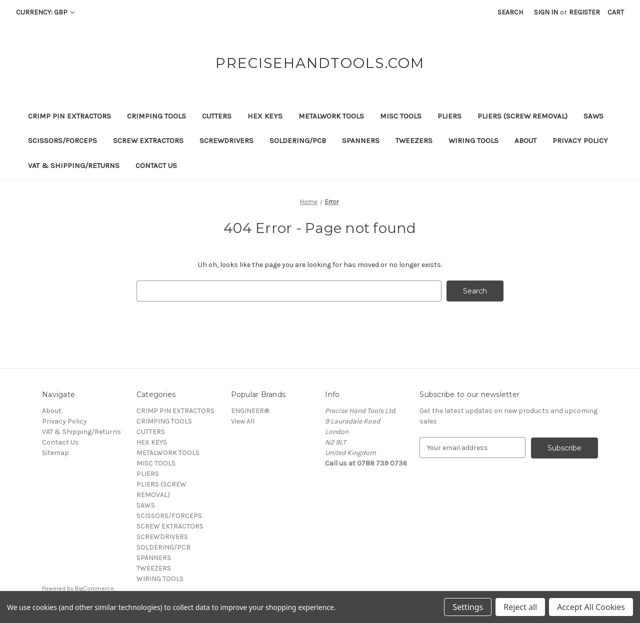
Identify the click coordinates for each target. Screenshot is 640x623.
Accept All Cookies (591, 607)
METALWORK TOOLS (331, 116)
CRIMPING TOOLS (156, 116)
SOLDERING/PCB (298, 140)
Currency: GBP (45, 12)
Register (584, 12)
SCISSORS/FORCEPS (62, 140)
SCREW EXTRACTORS (148, 140)
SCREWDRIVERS (227, 140)
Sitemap (55, 452)
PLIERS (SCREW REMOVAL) (523, 116)
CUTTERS (217, 116)
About (525, 140)
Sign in (546, 12)
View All (242, 421)
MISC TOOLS (401, 116)
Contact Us (156, 165)
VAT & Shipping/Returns (74, 165)
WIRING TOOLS (473, 140)
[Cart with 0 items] (616, 12)
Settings (467, 607)
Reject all (520, 607)
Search (510, 12)
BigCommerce (94, 588)
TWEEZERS (414, 140)
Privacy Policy (580, 140)
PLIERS (450, 116)
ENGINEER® (250, 410)
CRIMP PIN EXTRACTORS (69, 116)
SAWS (594, 116)
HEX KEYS (265, 116)
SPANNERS (361, 140)
